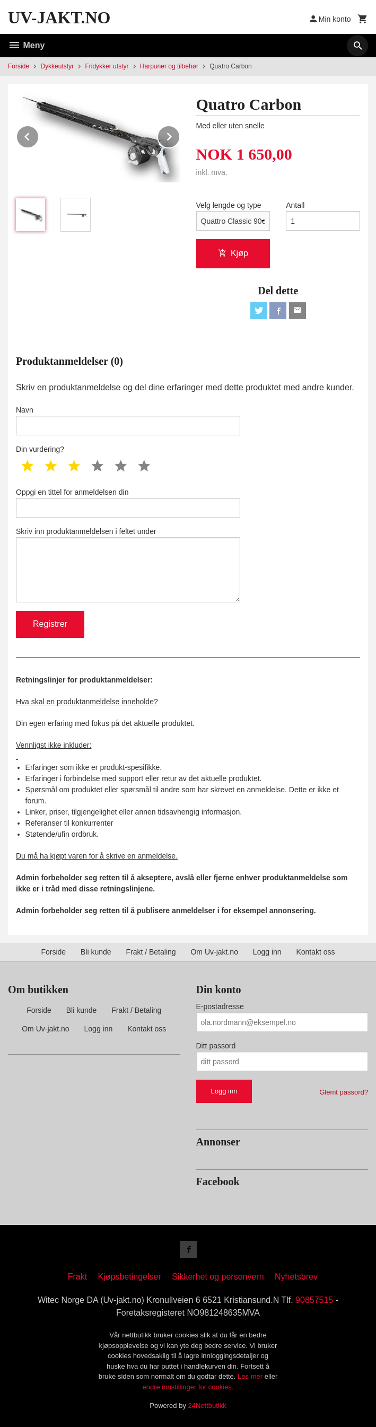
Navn (128, 420)
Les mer (251, 1376)
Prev (38, 135)
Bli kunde (96, 952)
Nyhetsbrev (296, 1276)
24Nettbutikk (207, 1406)
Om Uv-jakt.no (214, 952)
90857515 (314, 1300)
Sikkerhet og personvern (218, 1276)
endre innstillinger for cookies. (188, 1387)
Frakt (77, 1276)
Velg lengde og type (228, 205)
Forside (18, 66)
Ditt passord (216, 1045)
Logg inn (267, 952)
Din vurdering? (40, 449)
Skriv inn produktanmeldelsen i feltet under (128, 564)
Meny (26, 45)
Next (179, 135)
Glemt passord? (343, 1092)
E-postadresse (220, 1006)
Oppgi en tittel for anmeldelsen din (128, 503)
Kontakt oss (315, 952)
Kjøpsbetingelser (129, 1276)
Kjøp (233, 253)
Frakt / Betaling (151, 952)
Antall (295, 205)
